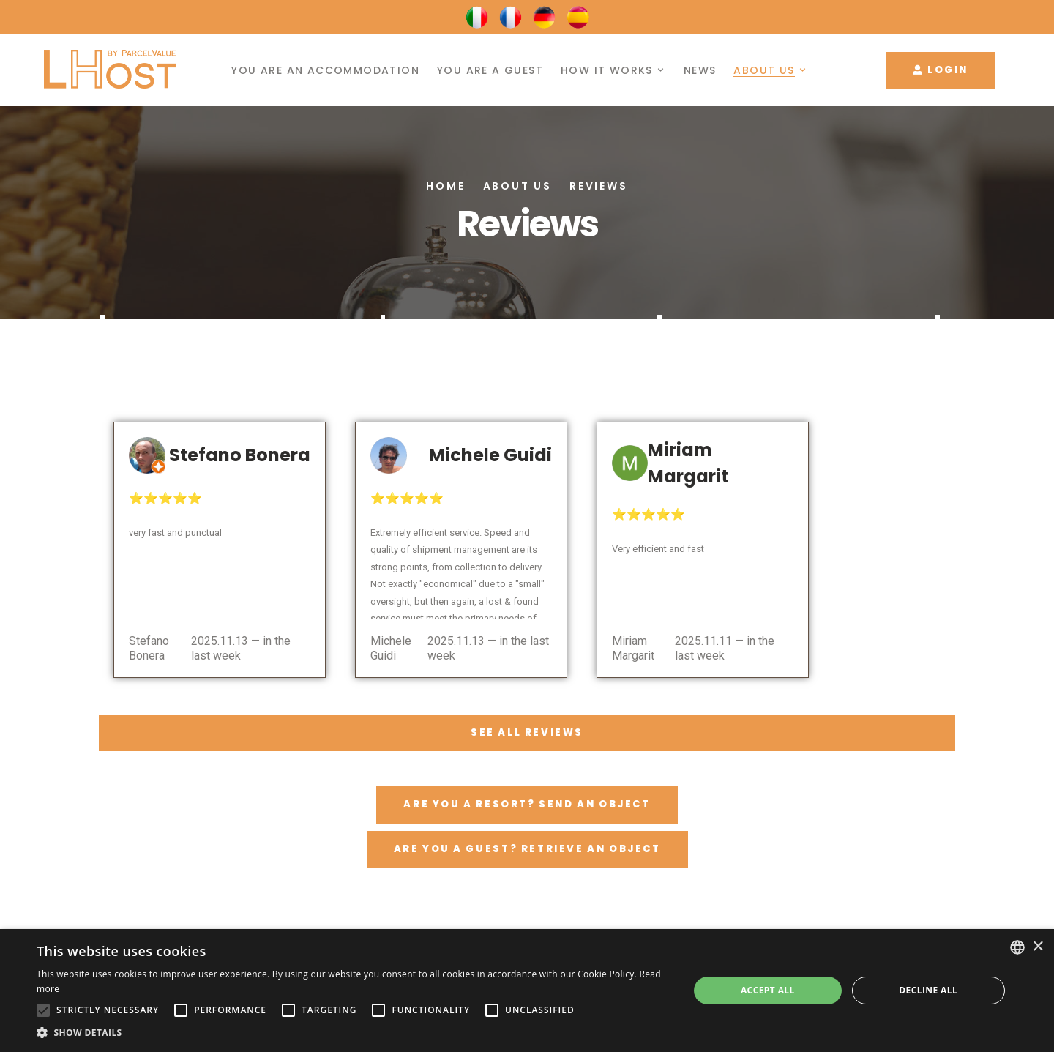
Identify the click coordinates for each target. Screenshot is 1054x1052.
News (700, 70)
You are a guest (490, 70)
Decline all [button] (928, 990)
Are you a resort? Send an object (526, 804)
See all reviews (527, 732)
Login (940, 70)
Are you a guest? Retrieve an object (527, 849)
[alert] (527, 990)
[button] (353, 1033)
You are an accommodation (325, 70)
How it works (607, 70)
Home (445, 186)
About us (763, 70)
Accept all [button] (768, 990)
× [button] (1037, 946)
